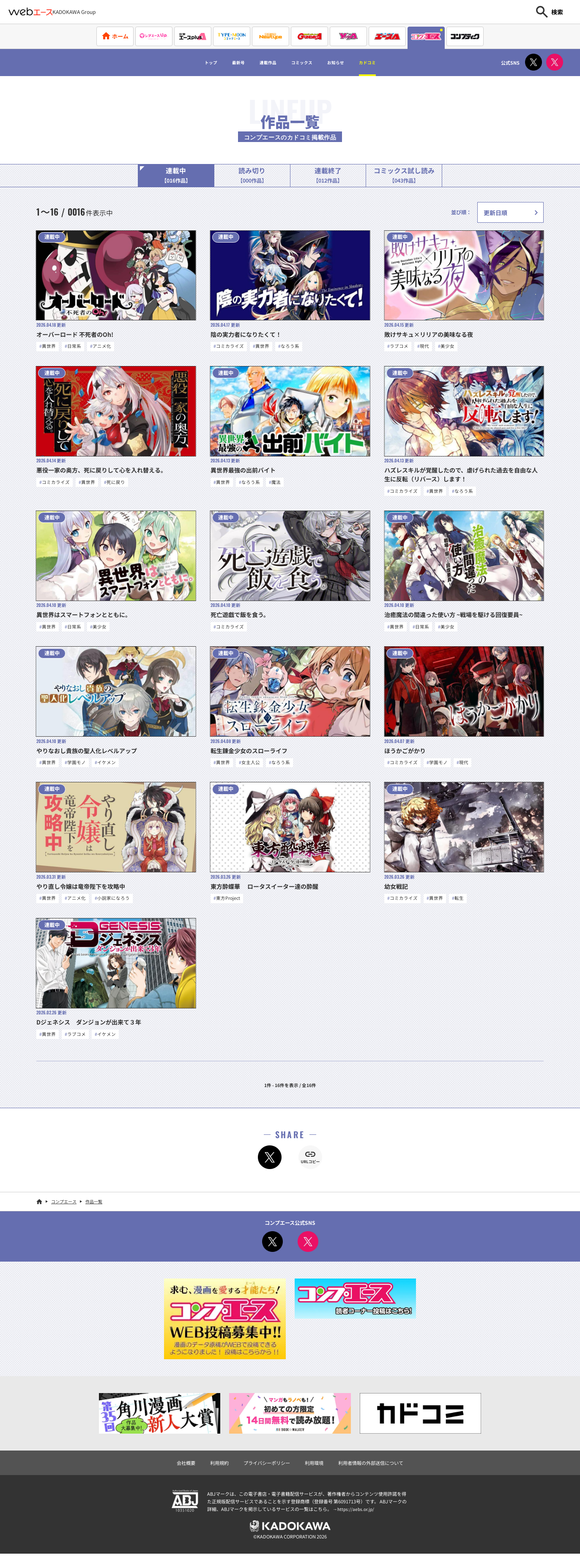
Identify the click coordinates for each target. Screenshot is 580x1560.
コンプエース (64, 1206)
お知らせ (349, 62)
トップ (185, 62)
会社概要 (179, 1467)
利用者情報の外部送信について (375, 1467)
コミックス (304, 62)
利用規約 (214, 1467)
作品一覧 (93, 1206)
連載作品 (259, 62)
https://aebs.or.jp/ (356, 1514)
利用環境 (315, 1467)
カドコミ (391, 62)
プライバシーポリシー (264, 1467)
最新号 (221, 62)
